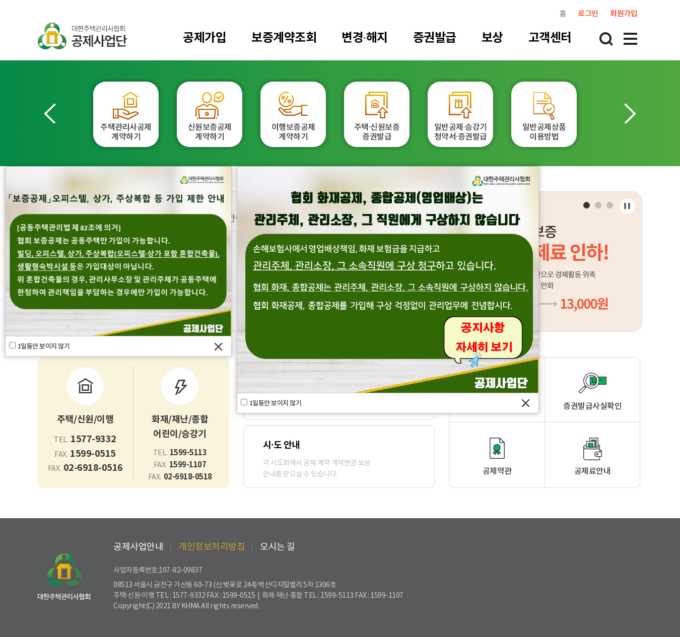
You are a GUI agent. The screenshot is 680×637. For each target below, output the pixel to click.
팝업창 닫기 (218, 346)
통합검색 (606, 39)
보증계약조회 (283, 38)
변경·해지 (365, 38)
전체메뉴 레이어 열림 (630, 39)
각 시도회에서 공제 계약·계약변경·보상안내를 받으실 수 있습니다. (339, 458)
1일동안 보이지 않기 (44, 346)
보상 (492, 38)
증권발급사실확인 (592, 406)
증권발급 (434, 38)
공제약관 (497, 471)
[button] (51, 113)
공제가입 (204, 38)
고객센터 (550, 38)
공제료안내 (592, 471)
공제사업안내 (138, 547)
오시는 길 (277, 547)
